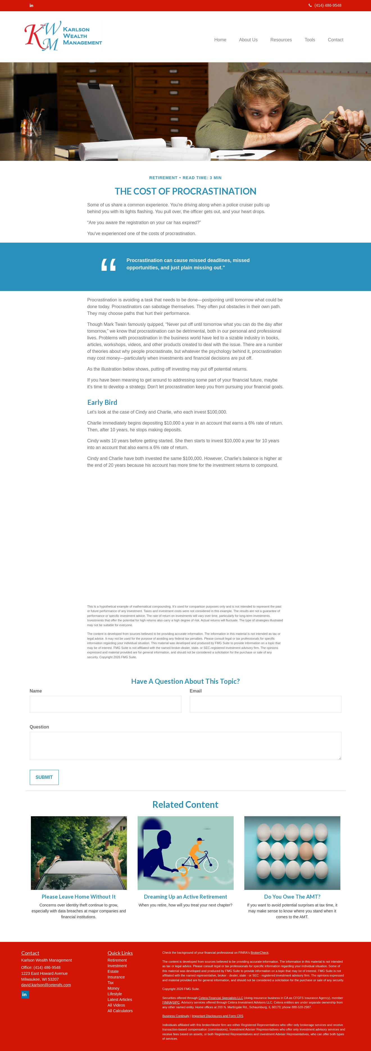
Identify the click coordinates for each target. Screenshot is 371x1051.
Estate (113, 971)
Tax (111, 982)
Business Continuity (176, 1016)
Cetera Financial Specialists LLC (221, 998)
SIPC (176, 1002)
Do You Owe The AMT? (292, 897)
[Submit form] (44, 777)
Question (39, 727)
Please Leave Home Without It (79, 897)
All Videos (116, 1005)
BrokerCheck (260, 952)
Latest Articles (120, 999)
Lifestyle (115, 994)
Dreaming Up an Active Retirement (185, 897)
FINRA (167, 1002)
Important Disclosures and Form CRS (217, 1016)
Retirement (117, 960)
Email (196, 691)
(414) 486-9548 (325, 5)
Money (113, 988)
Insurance (116, 977)
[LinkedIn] (31, 5)
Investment (117, 966)
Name (36, 691)
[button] (244, 36)
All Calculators (120, 1011)
